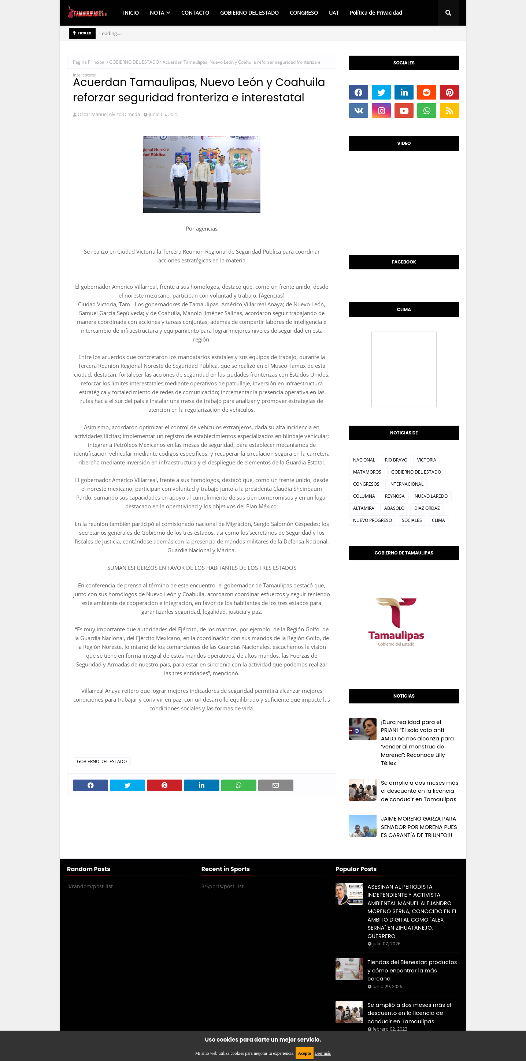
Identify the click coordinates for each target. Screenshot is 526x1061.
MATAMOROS (367, 472)
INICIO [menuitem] (131, 12)
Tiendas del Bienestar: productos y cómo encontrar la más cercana (412, 970)
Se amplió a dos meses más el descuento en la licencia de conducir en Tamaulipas (420, 791)
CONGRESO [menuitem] (304, 12)
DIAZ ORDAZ (427, 508)
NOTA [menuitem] (157, 12)
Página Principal (89, 62)
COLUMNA (364, 496)
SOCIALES (412, 520)
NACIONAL (364, 460)
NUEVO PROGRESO (372, 520)
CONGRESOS (366, 484)
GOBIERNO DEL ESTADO (134, 62)
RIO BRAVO (396, 460)
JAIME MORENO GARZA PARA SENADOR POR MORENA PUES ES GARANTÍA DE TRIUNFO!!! (419, 827)
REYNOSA (395, 496)
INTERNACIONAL (406, 484)
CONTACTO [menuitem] (195, 12)
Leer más (323, 1053)
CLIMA (438, 520)
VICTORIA (426, 460)
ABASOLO (394, 508)
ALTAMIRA (363, 508)
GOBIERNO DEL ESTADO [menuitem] (249, 12)
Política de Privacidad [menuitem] (376, 12)
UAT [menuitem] (334, 12)
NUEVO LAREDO (431, 496)
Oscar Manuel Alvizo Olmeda (109, 114)
